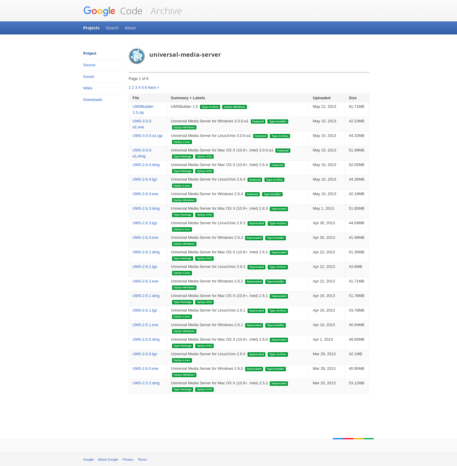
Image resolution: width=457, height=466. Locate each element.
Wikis (87, 88)
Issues (88, 76)
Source (89, 65)
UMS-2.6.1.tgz (145, 310)
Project (89, 53)
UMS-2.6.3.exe (145, 237)
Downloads (92, 99)
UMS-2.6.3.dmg (146, 208)
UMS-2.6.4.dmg (146, 164)
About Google (108, 459)
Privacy (128, 459)
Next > (153, 87)
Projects (91, 28)
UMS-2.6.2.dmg (146, 252)
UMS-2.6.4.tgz (145, 179)
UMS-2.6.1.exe (145, 325)
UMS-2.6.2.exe (145, 281)
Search (112, 28)
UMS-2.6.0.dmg (146, 339)
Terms (142, 459)
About (130, 28)
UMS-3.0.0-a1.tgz (148, 135)
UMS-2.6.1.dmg (146, 295)
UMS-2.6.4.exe (145, 194)
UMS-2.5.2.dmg (146, 383)
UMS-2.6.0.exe (145, 368)
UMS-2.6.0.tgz (145, 354)
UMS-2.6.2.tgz (145, 266)
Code (113, 10)
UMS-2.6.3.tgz (145, 223)
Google (88, 459)
